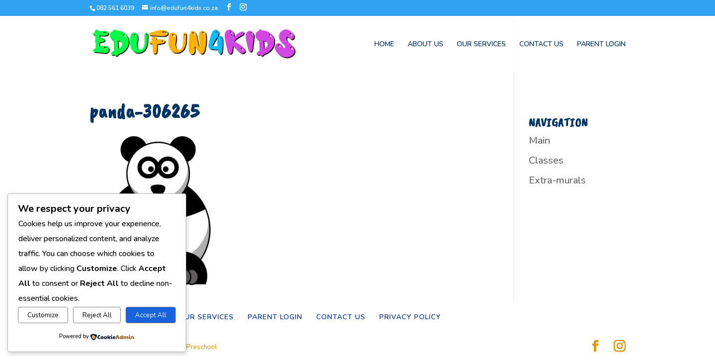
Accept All (150, 315)
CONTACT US (541, 45)
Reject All (97, 315)
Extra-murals (557, 180)
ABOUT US (425, 45)
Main (539, 140)
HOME (384, 45)
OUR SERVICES (481, 45)
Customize (43, 315)
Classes (546, 160)
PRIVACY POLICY (410, 317)
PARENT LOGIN (601, 45)
